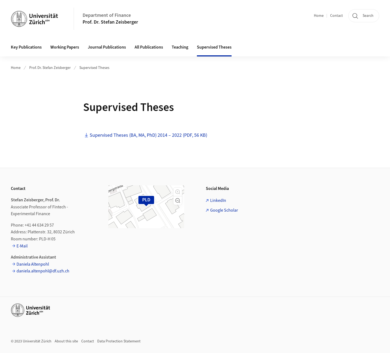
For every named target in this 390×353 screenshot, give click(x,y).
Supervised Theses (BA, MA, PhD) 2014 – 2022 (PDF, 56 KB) (148, 135)
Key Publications (26, 47)
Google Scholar (224, 210)
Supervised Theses (214, 47)
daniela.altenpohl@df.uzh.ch (43, 271)
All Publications (149, 47)
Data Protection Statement (119, 341)
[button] (177, 191)
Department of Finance (107, 15)
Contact (336, 15)
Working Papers (64, 47)
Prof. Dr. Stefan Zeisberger (110, 22)
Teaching (180, 47)
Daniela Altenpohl (33, 264)
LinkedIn (218, 200)
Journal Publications (107, 47)
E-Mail (22, 246)
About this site (66, 341)
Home (319, 15)
